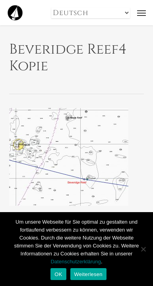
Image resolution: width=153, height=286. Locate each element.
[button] (141, 13)
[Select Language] (90, 13)
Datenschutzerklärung (75, 262)
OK (58, 274)
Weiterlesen (88, 274)
